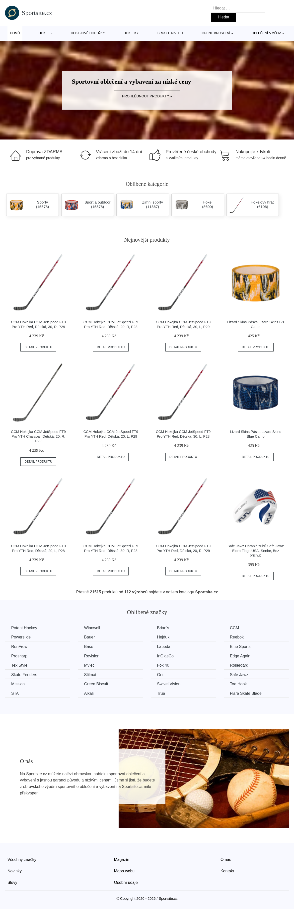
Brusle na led (170, 33)
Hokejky (131, 33)
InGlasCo (165, 656)
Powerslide (21, 637)
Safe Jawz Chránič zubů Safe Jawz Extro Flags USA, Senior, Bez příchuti (255, 550)
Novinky (14, 871)
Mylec (89, 665)
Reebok (237, 637)
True (161, 693)
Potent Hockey (24, 628)
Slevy (12, 882)
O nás (225, 859)
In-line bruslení (216, 33)
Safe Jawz (239, 675)
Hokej (44, 33)
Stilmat (90, 675)
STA (15, 693)
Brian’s (163, 628)
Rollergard (239, 665)
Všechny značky (21, 859)
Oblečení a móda (266, 33)
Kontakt (227, 871)
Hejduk (163, 637)
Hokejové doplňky (88, 33)
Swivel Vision (168, 684)
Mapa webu (124, 871)
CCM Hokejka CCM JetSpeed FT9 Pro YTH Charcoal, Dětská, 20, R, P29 (38, 436)
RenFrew (19, 646)
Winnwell (92, 628)
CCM (234, 628)
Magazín (121, 859)
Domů (15, 33)
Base (88, 646)
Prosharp (19, 656)
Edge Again (240, 656)
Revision (91, 656)
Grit (160, 675)
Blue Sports (240, 646)
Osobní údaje (126, 882)
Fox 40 (163, 665)
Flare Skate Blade (246, 693)
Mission (18, 684)
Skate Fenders (24, 675)
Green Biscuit (96, 684)
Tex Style (19, 665)
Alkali (89, 693)
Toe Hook (238, 684)
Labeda (163, 646)
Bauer (89, 637)
